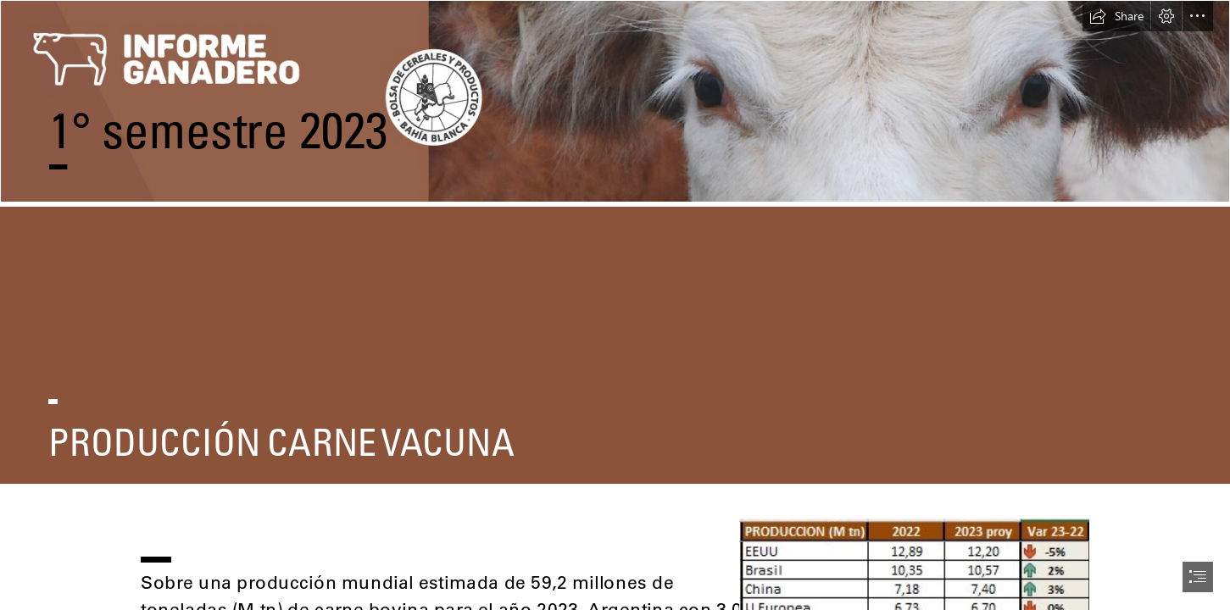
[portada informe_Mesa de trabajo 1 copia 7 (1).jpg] (615, 103)
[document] (615, 305)
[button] (1116, 16)
